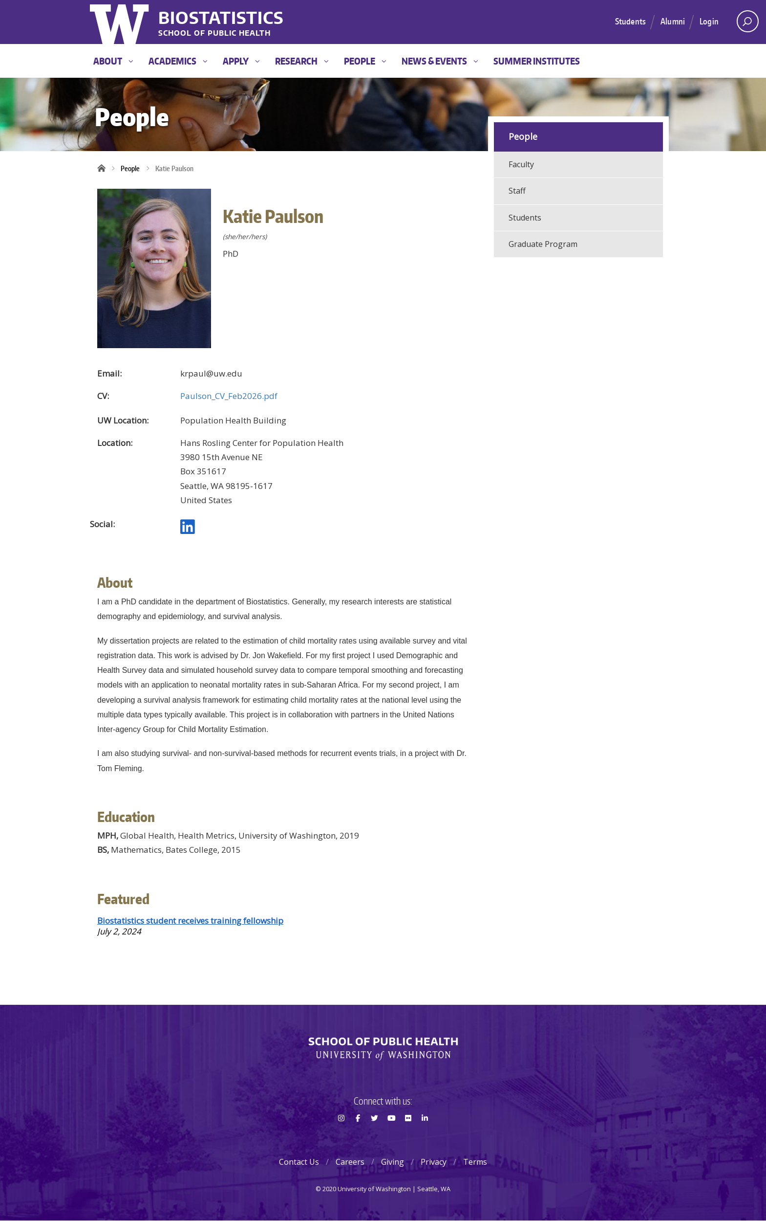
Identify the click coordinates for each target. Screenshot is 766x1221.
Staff (517, 190)
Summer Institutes (536, 61)
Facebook (357, 1135)
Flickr (408, 1135)
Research (301, 61)
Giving (392, 1161)
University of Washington (120, 22)
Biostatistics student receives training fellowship (190, 920)
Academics (178, 61)
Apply (241, 61)
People (365, 61)
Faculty (521, 164)
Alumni (672, 21)
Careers (350, 1161)
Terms (475, 1161)
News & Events (440, 61)
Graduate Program (543, 244)
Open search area (744, 24)
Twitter (375, 1135)
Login (709, 21)
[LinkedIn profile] (187, 529)
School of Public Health (214, 33)
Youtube (391, 1135)
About (113, 61)
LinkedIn (425, 1135)
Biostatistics (221, 17)
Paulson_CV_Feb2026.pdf (228, 395)
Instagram (341, 1135)
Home (104, 169)
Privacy (434, 1161)
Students (630, 21)
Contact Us (299, 1161)
